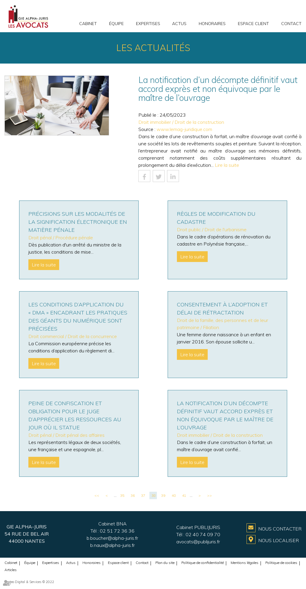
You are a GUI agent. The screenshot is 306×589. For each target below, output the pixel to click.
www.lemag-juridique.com (184, 129)
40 (174, 495)
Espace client (253, 23)
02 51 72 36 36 (117, 531)
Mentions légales (244, 562)
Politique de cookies (281, 562)
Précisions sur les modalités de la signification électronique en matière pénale (77, 221)
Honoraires (212, 23)
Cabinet (88, 23)
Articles (10, 570)
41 (184, 495)
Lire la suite (227, 165)
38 (154, 495)
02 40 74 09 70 (203, 534)
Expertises (148, 23)
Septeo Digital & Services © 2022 (29, 582)
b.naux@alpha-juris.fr (112, 545)
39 (163, 495)
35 (122, 495)
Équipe (116, 23)
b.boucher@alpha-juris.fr (112, 538)
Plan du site (165, 562)
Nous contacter (280, 529)
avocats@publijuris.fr (198, 542)
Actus (179, 23)
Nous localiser (278, 540)
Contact (291, 23)
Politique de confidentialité (202, 562)
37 (143, 495)
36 (133, 495)
